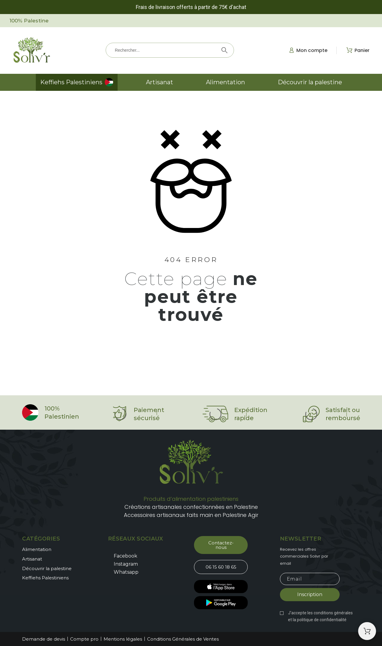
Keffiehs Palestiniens (45, 578)
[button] (221, 545)
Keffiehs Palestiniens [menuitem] (71, 82)
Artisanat (32, 559)
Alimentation (36, 549)
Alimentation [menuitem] (225, 82)
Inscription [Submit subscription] (309, 594)
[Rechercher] (170, 50)
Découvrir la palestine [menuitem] (310, 82)
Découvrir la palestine (47, 568)
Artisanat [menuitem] (159, 82)
